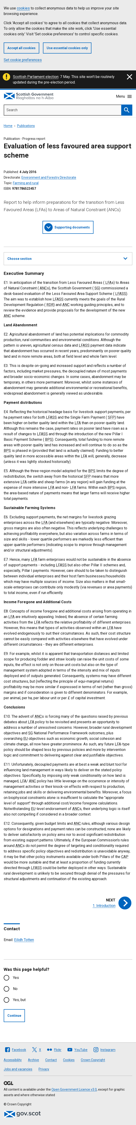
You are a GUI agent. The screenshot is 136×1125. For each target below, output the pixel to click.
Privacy (44, 1069)
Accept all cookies (21, 48)
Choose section (67, 258)
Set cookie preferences (23, 60)
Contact (51, 1060)
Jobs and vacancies (18, 1069)
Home (8, 126)
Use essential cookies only (67, 48)
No (15, 989)
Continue (14, 1015)
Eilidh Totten (24, 940)
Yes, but (19, 1000)
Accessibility (13, 1060)
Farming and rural (26, 183)
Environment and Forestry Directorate (48, 177)
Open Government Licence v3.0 (74, 1089)
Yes (16, 977)
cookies (23, 8)
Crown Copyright (93, 1060)
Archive (33, 1060)
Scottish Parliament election (35, 77)
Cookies (69, 1060)
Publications (26, 126)
